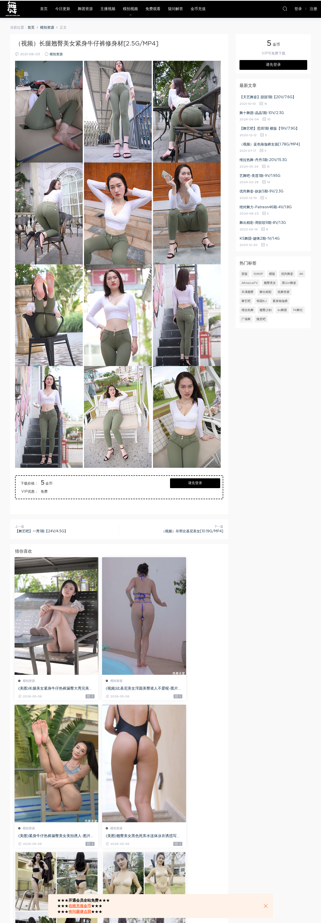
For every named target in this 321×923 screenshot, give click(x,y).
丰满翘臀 (248, 291)
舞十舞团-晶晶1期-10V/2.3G (261, 113)
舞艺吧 (246, 300)
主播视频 (107, 9)
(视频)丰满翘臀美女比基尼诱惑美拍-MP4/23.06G (189, 837)
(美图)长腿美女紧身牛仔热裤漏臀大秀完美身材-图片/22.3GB (46, 689)
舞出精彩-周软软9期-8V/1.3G (262, 223)
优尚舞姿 (287, 273)
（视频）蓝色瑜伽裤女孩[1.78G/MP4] (269, 144)
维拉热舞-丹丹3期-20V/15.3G (263, 160)
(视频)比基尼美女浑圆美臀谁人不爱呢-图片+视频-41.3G (117, 689)
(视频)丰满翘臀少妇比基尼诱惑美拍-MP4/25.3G (117, 837)
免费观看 (152, 9)
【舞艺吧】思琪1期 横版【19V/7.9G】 (269, 128)
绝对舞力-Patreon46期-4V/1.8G (265, 207)
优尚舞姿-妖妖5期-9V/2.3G (261, 191)
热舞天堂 (12, 9)
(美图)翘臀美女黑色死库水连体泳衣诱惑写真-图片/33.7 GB (46, 837)
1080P (258, 273)
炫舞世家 (284, 291)
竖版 (245, 273)
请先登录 (195, 483)
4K (301, 273)
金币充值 (198, 9)
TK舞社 (298, 310)
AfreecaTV (250, 282)
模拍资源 (56, 54)
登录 (27, 874)
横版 (272, 273)
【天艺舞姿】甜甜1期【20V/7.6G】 (267, 97)
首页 (44, 9)
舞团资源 (85, 9)
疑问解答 (175, 9)
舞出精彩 (266, 291)
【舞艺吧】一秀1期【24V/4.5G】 (41, 531)
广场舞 (246, 319)
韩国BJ (262, 300)
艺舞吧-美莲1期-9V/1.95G (259, 176)
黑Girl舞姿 (289, 282)
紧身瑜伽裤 (280, 300)
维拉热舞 (248, 310)
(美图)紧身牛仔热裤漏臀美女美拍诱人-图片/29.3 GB (189, 689)
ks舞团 (282, 310)
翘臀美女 (270, 282)
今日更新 (62, 9)
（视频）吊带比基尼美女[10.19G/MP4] (192, 531)
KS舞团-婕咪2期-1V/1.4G (259, 238)
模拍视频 (130, 9)
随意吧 (261, 319)
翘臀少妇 (266, 310)
